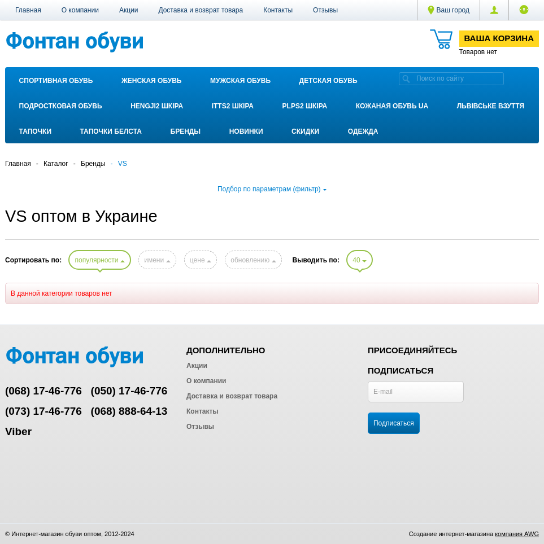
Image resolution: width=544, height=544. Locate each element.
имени (157, 260)
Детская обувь (328, 81)
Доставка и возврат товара (200, 10)
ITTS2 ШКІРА (233, 106)
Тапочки (35, 131)
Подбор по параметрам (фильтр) (272, 189)
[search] (406, 78)
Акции (128, 10)
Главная (28, 10)
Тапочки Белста (111, 131)
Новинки (246, 131)
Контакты (278, 10)
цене (200, 260)
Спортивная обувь (56, 81)
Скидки (305, 131)
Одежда (363, 131)
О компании (80, 10)
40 (359, 260)
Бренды (186, 131)
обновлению (253, 260)
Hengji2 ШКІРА (156, 106)
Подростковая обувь (60, 106)
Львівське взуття (490, 106)
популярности (99, 260)
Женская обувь (151, 81)
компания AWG (517, 533)
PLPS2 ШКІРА (305, 106)
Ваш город (448, 10)
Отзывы (325, 10)
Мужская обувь (240, 81)
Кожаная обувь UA (392, 106)
